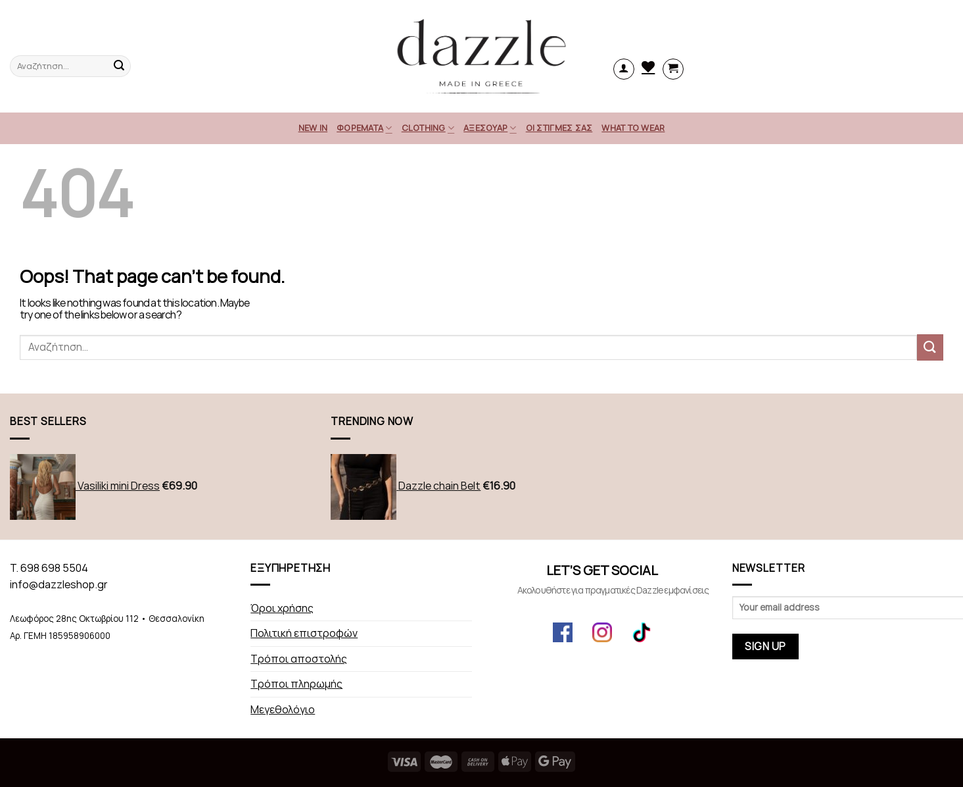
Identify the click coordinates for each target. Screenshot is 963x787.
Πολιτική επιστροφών (304, 633)
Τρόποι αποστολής (298, 659)
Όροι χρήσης (282, 608)
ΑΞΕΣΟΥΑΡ (490, 128)
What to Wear (633, 128)
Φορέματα (364, 128)
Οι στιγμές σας (559, 128)
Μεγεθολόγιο (282, 710)
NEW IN (313, 128)
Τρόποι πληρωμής (296, 684)
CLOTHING (428, 128)
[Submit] (930, 347)
